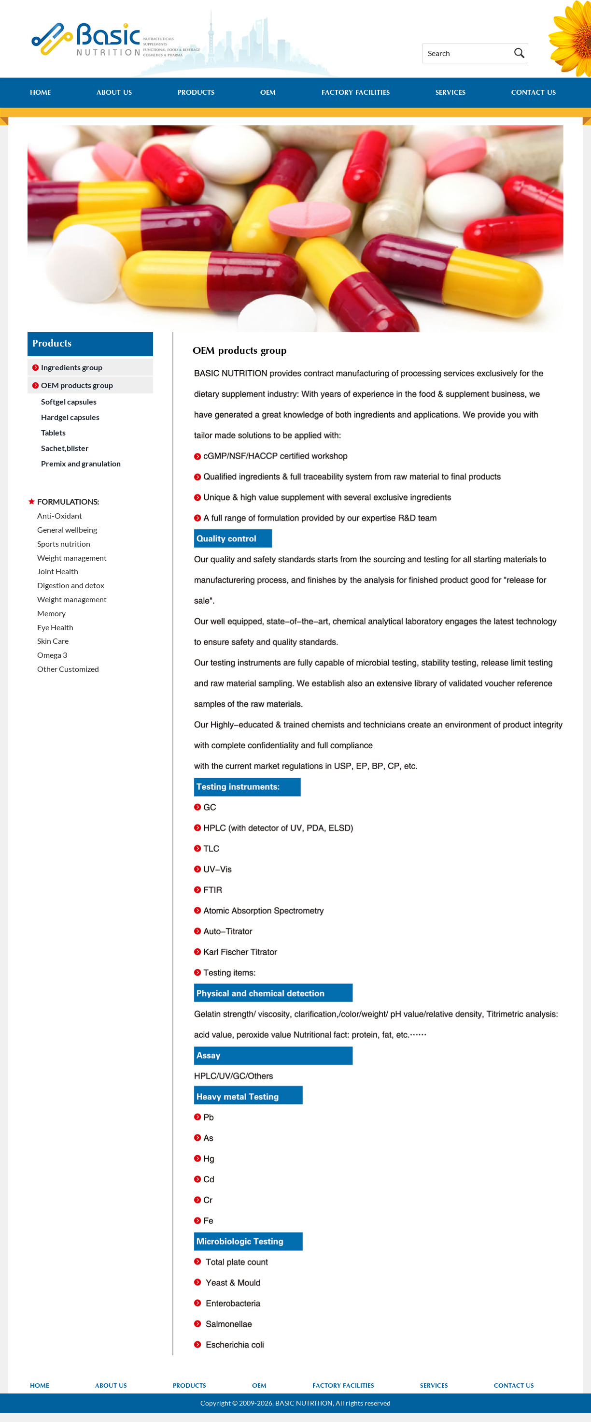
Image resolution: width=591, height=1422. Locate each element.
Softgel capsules (69, 401)
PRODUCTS (196, 93)
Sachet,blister (65, 447)
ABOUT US (114, 93)
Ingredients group (71, 367)
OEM (268, 93)
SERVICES (450, 93)
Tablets (53, 432)
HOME (40, 93)
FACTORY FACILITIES (356, 93)
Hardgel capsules (70, 416)
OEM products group (77, 385)
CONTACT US (533, 93)
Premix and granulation (81, 463)
